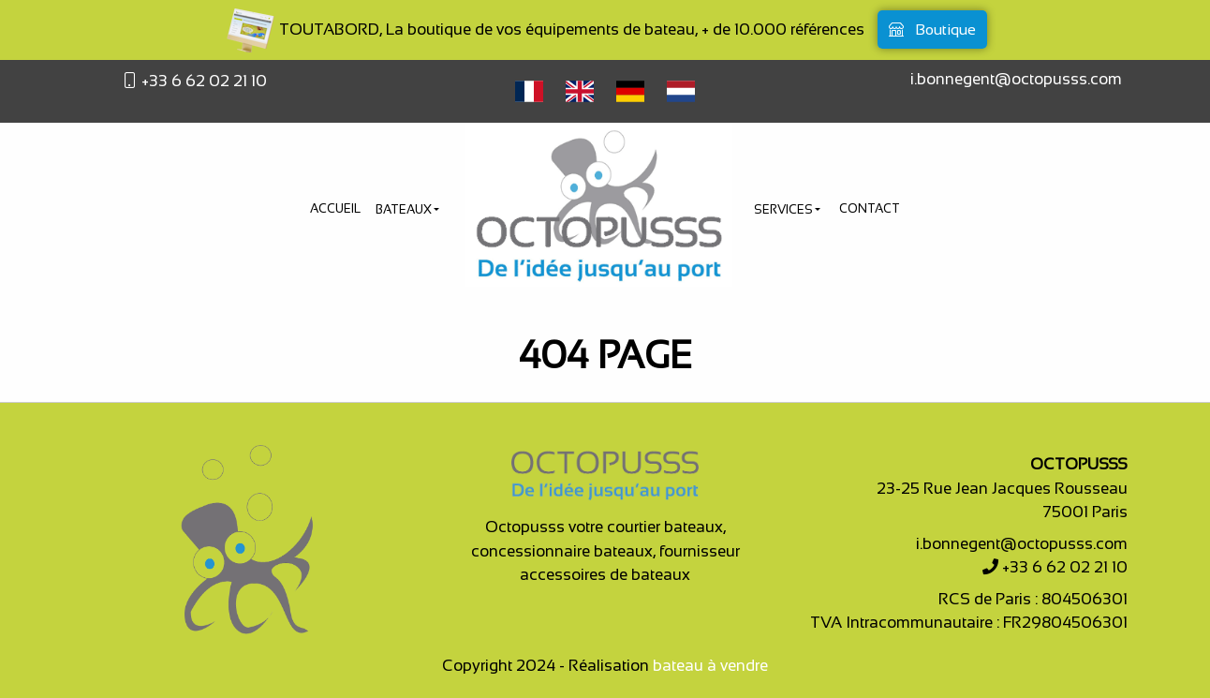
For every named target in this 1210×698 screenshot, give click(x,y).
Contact (869, 208)
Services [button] (785, 209)
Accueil (335, 208)
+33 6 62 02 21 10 (202, 81)
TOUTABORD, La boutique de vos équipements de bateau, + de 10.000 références (544, 29)
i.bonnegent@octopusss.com (1016, 79)
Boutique (932, 29)
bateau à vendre (710, 666)
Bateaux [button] (405, 209)
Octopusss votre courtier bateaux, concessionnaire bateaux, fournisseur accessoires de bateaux (605, 551)
